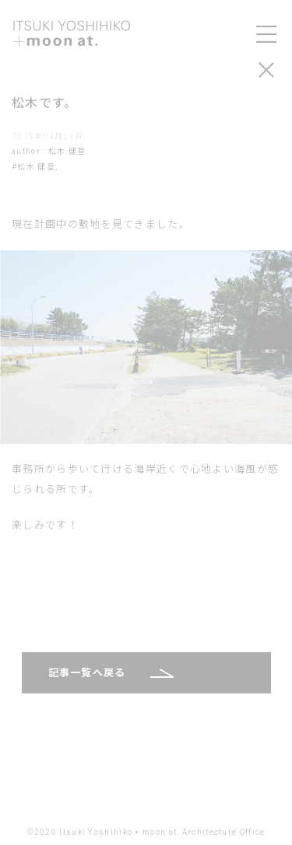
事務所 (28, 469)
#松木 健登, (35, 166)
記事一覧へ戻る (87, 673)
